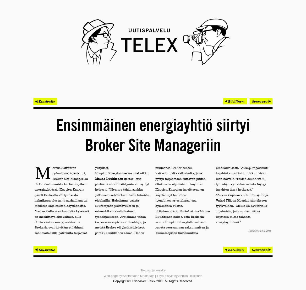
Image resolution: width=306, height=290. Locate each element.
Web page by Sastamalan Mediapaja (129, 276)
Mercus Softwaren (230, 195)
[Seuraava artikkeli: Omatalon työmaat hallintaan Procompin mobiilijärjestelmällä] (261, 101)
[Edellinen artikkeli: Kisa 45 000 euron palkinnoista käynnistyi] (235, 101)
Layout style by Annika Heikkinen (179, 276)
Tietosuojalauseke (153, 270)
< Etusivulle (45, 101)
